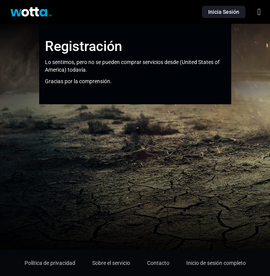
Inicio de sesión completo (216, 263)
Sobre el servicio (111, 263)
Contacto (158, 263)
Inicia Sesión (223, 12)
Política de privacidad (50, 263)
